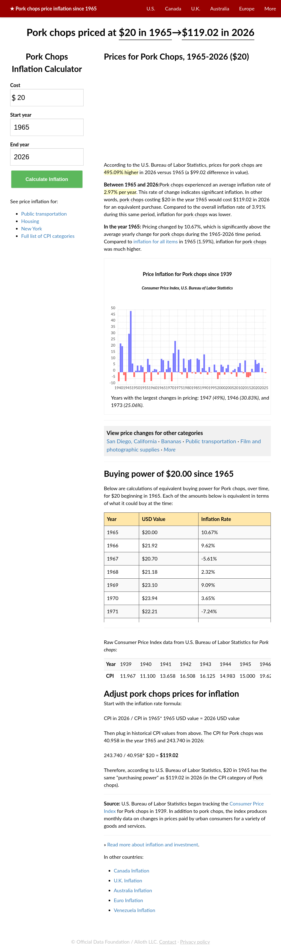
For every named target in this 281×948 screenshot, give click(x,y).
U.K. (195, 8)
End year (19, 144)
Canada (173, 8)
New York (31, 228)
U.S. (151, 8)
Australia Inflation (133, 890)
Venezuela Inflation (134, 910)
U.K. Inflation (128, 880)
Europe (247, 8)
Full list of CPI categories (48, 236)
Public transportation (44, 214)
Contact (167, 942)
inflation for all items (155, 241)
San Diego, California (132, 441)
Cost (15, 85)
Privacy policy (195, 942)
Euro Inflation (128, 900)
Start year (20, 115)
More (270, 8)
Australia (219, 8)
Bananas (171, 441)
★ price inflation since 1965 (53, 8)
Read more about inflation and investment (152, 844)
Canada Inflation (131, 871)
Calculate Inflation (47, 179)
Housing (30, 221)
